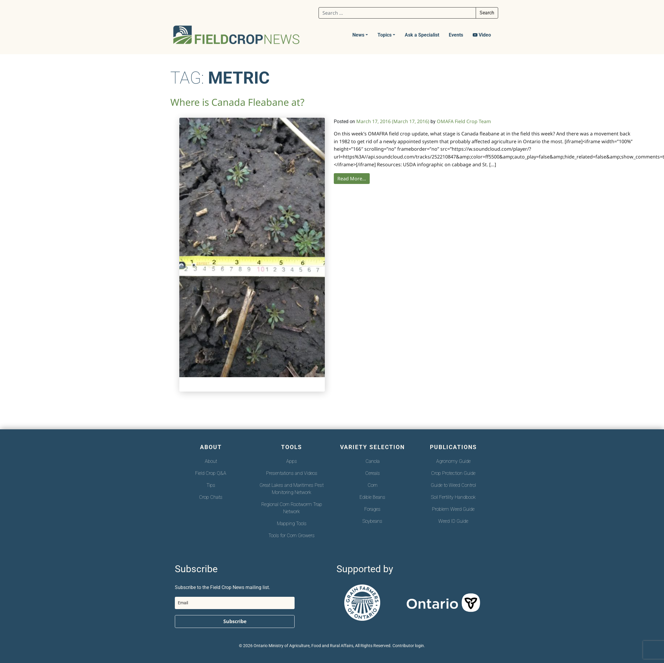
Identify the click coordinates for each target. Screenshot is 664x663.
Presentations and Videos (291, 473)
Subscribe (234, 621)
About (211, 461)
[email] (235, 603)
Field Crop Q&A (210, 473)
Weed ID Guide (453, 521)
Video (482, 35)
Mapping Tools (292, 523)
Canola (373, 461)
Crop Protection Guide (453, 473)
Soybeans (372, 521)
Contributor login (408, 645)
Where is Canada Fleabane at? (237, 102)
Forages (372, 509)
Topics (385, 35)
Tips (211, 485)
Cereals (372, 473)
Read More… (351, 178)
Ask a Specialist (422, 35)
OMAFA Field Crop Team (464, 121)
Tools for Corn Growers (292, 535)
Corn (373, 485)
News (358, 35)
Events (456, 35)
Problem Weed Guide (453, 509)
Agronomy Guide (453, 461)
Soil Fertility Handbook (453, 497)
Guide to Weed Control (453, 485)
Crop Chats (210, 497)
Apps (291, 461)
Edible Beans (372, 497)
